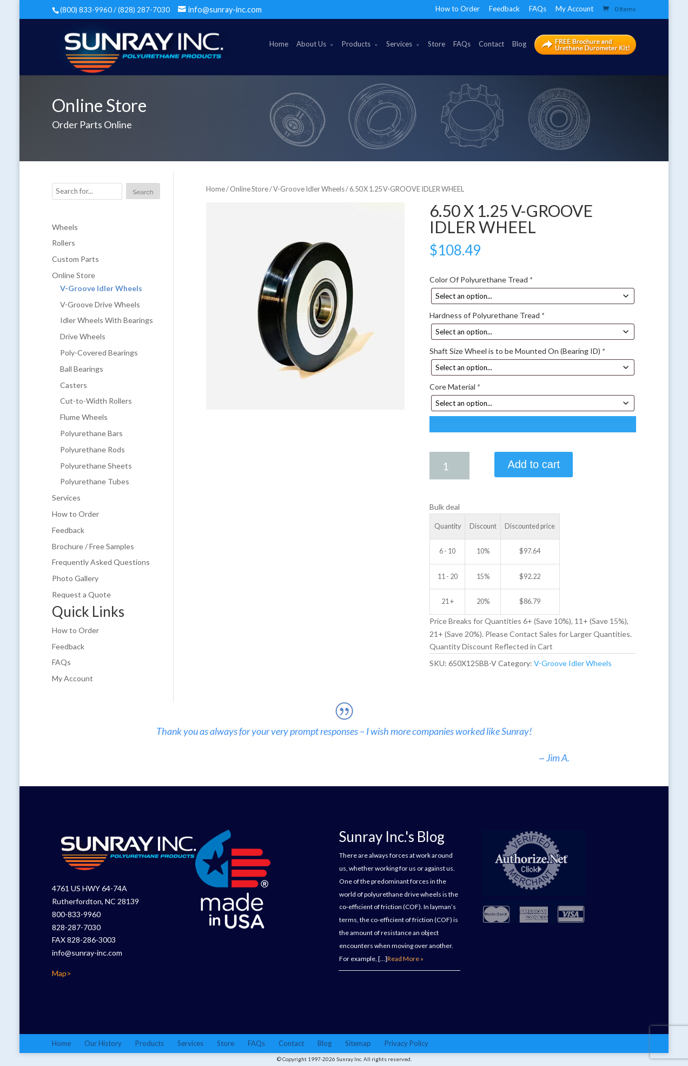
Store (436, 44)
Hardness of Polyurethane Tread (486, 315)
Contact (491, 44)
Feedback (504, 8)
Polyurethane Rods (92, 449)
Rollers (63, 243)
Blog (519, 44)
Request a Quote (81, 594)
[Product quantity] (449, 466)
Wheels (65, 227)
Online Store (249, 189)
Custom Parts (75, 259)
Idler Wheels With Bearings (106, 320)
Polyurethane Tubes (94, 481)
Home (278, 44)
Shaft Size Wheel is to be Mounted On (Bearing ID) (517, 351)
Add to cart (533, 465)
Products (356, 44)
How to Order (457, 8)
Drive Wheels (82, 336)
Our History (103, 1043)
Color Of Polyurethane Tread (480, 279)
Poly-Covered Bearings (99, 352)
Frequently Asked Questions (101, 562)
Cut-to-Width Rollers (96, 401)
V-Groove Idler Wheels (309, 189)
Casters (73, 385)
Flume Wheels (84, 417)
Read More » (405, 959)
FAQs (537, 8)
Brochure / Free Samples (93, 546)
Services (399, 44)
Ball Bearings (81, 368)
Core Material (454, 387)
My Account (574, 8)
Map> (61, 973)
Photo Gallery (75, 578)
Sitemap (358, 1043)
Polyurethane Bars (91, 433)
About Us (311, 44)
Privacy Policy (406, 1043)
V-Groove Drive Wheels (100, 304)
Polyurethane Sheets (96, 465)
